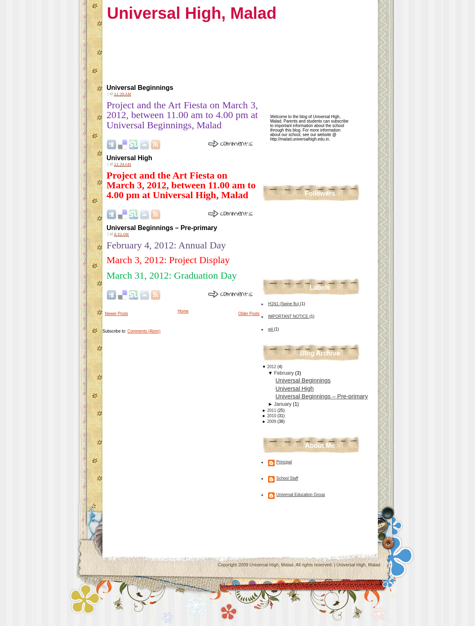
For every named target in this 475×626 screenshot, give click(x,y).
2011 (272, 410)
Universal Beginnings (140, 87)
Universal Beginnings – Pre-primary (162, 227)
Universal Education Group (300, 494)
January (283, 404)
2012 (272, 366)
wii (271, 329)
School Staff (287, 478)
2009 (272, 421)
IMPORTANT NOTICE (288, 316)
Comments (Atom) (143, 331)
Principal (284, 462)
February (284, 373)
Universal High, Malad (192, 13)
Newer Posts (116, 313)
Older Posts (249, 313)
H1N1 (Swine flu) (284, 304)
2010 (272, 416)
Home (183, 311)
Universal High (129, 157)
